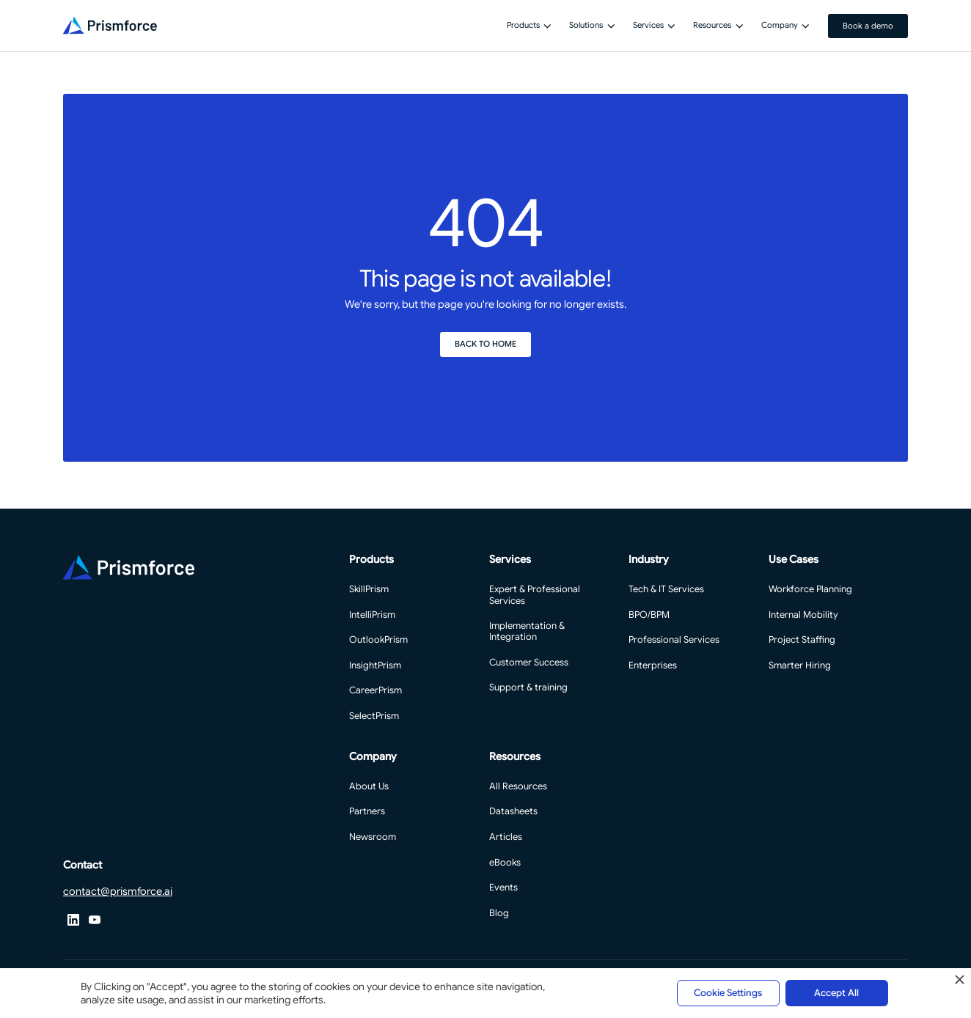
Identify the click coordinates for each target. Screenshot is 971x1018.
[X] (73, 920)
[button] (529, 25)
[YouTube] (95, 920)
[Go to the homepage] (128, 568)
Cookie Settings (728, 992)
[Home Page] (110, 25)
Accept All (836, 992)
